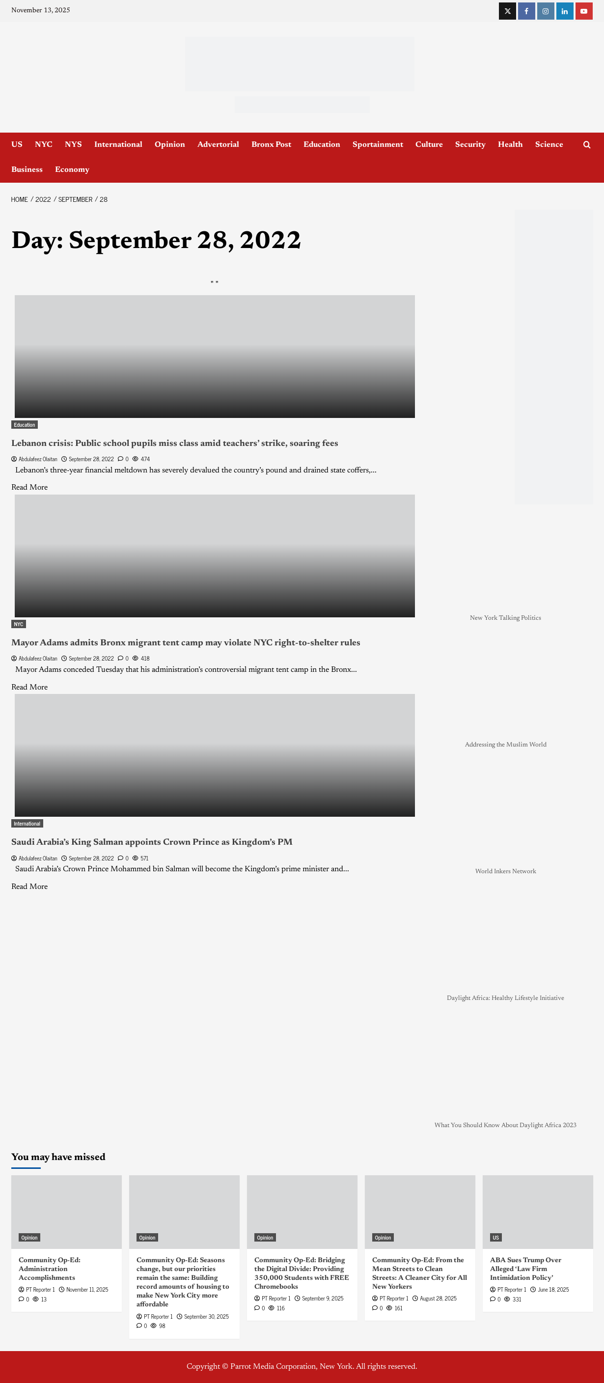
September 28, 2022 (91, 458)
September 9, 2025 (322, 1298)
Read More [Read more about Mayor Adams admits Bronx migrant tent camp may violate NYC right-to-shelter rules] (29, 688)
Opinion (170, 145)
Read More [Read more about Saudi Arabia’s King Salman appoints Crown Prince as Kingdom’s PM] (29, 887)
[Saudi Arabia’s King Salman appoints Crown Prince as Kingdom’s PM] (215, 755)
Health (510, 145)
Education (321, 145)
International (118, 145)
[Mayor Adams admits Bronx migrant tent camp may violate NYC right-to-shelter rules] (215, 556)
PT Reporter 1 (40, 1289)
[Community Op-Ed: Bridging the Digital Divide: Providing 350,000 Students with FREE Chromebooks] (302, 1212)
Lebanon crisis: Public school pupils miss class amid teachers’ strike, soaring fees (174, 444)
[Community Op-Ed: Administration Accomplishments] (66, 1212)
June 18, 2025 (553, 1289)
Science (549, 145)
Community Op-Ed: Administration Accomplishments (50, 1269)
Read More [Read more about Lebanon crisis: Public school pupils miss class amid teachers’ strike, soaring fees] (29, 488)
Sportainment (378, 145)
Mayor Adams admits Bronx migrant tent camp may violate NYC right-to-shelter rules (185, 643)
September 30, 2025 (206, 1316)
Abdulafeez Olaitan (38, 458)
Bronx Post (271, 145)
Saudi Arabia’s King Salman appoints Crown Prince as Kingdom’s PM (152, 842)
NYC (44, 145)
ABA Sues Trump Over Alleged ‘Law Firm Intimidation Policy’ (525, 1269)
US (17, 145)
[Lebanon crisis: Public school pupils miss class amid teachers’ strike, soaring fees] (215, 356)
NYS (73, 145)
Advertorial (218, 145)
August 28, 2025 (438, 1298)
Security (470, 145)
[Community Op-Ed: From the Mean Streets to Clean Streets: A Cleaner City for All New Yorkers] (420, 1212)
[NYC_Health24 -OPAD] (554, 357)
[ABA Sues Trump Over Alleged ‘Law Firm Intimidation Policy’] (538, 1212)
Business (27, 170)
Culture (429, 145)
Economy (72, 170)
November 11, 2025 (87, 1289)
